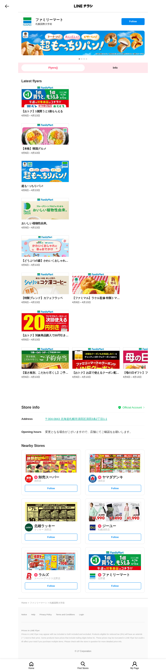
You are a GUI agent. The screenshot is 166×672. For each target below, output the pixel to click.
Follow (133, 22)
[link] (27, 21)
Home (31, 668)
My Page (134, 668)
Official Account (132, 407)
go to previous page (7, 6)
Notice (24, 615)
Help (33, 615)
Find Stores (82, 668)
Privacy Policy (46, 615)
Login (81, 615)
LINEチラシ (83, 6)
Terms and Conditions (65, 615)
